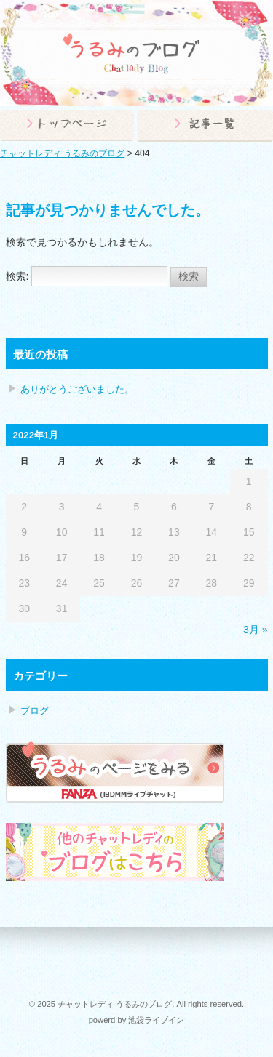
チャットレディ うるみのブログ (62, 153)
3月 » (255, 629)
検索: (17, 276)
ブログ (34, 710)
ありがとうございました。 (77, 389)
